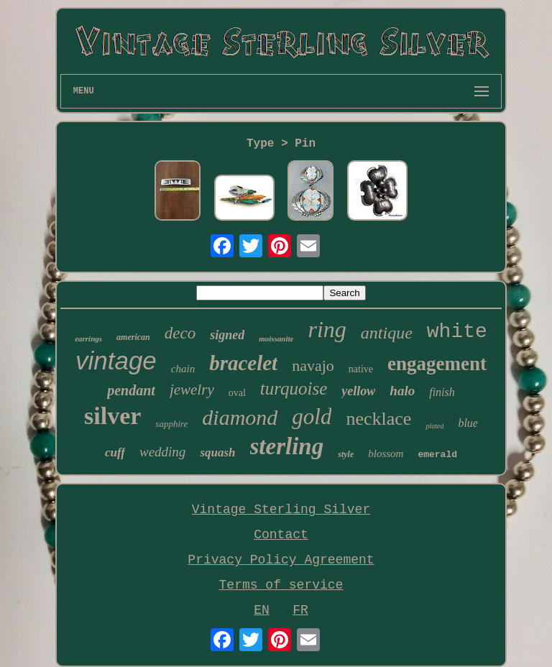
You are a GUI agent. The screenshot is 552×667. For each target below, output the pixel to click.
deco (180, 333)
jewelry (192, 389)
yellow (358, 391)
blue (468, 423)
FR (300, 610)
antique (387, 332)
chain (183, 368)
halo (402, 390)
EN (262, 610)
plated (434, 426)
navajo (313, 365)
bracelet (243, 362)
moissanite (276, 338)
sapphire (171, 423)
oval (237, 392)
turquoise (294, 388)
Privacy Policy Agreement (281, 560)
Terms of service (281, 585)
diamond (239, 417)
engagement (437, 363)
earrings (88, 338)
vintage (116, 360)
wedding (162, 451)
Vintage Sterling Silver (281, 509)
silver (112, 415)
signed (227, 335)
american (133, 337)
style (346, 454)
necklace (378, 418)
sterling (287, 446)
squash (217, 452)
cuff (115, 452)
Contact (281, 535)
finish (442, 392)
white (457, 332)
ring (327, 329)
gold (311, 416)
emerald (437, 454)
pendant (131, 390)
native (361, 369)
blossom (385, 453)
